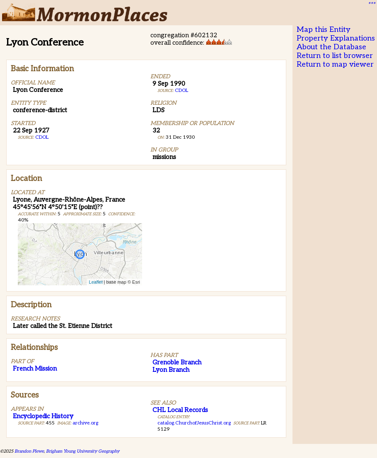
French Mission (35, 368)
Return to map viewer (335, 64)
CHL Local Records (180, 410)
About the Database (331, 47)
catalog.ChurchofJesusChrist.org (194, 423)
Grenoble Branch (176, 362)
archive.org (85, 423)
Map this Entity (323, 29)
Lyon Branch (170, 370)
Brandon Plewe (29, 451)
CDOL (41, 137)
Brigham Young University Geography (82, 451)
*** (371, 4)
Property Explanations (336, 38)
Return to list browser (335, 55)
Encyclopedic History (43, 416)
